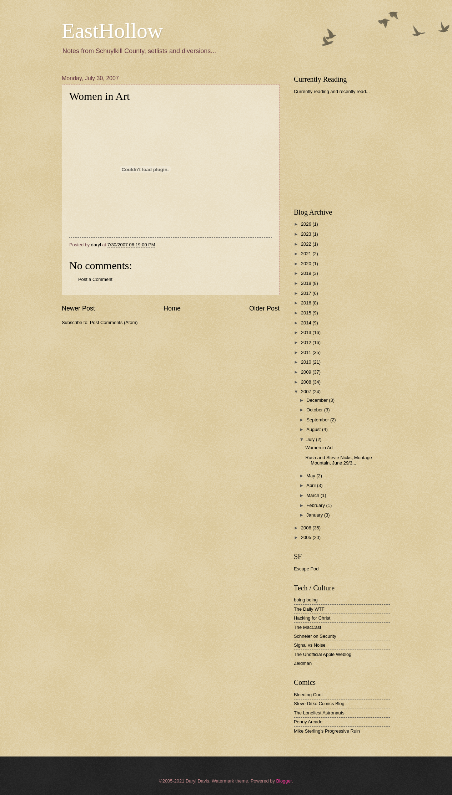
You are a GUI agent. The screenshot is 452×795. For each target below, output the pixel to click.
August (314, 429)
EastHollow (112, 30)
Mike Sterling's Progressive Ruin (327, 731)
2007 (306, 391)
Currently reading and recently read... (332, 91)
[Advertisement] (347, 151)
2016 (306, 303)
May (311, 475)
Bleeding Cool (308, 694)
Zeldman (303, 663)
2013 (306, 332)
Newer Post (78, 308)
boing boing (306, 599)
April (311, 485)
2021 (306, 253)
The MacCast (307, 627)
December (317, 400)
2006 (306, 527)
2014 (306, 322)
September (318, 419)
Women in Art (319, 447)
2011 (306, 352)
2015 (306, 313)
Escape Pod (306, 568)
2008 (306, 382)
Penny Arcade (308, 721)
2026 (306, 224)
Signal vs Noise (310, 645)
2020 (306, 263)
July (311, 439)
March (313, 495)
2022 (306, 244)
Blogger (284, 781)
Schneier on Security (315, 636)
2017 (306, 293)
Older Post (264, 308)
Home (172, 308)
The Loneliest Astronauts (319, 713)
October (315, 409)
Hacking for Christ (312, 618)
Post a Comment (95, 279)
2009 (306, 372)
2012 (306, 342)
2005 (306, 537)
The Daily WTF (309, 609)
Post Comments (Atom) (114, 322)
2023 (306, 234)
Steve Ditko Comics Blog (319, 703)
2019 (306, 273)
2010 (306, 362)
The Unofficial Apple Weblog (322, 654)
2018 (306, 283)
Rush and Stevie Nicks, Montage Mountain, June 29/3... (338, 460)
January (315, 515)
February (316, 505)
